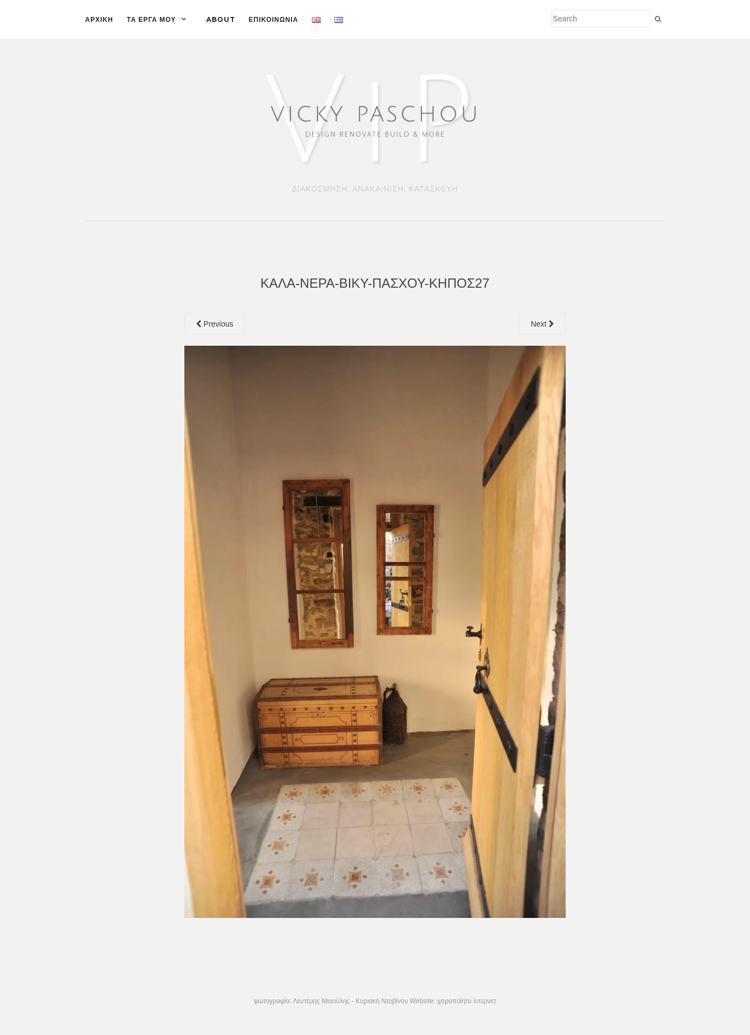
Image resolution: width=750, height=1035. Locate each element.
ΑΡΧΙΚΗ (99, 19)
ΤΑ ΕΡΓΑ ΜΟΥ (151, 19)
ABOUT (220, 19)
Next (542, 323)
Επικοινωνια (274, 19)
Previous (214, 323)
